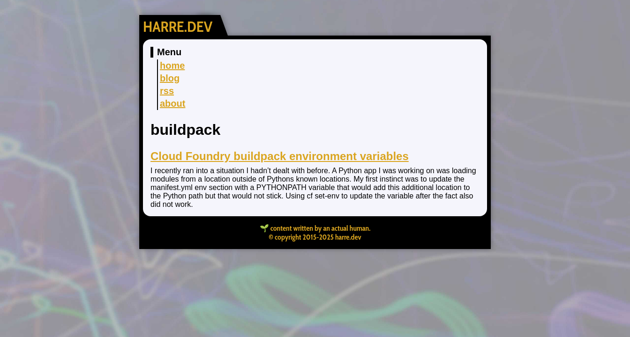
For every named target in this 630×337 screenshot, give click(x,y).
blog (170, 78)
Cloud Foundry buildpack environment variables (279, 156)
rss (167, 91)
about (172, 103)
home (172, 65)
